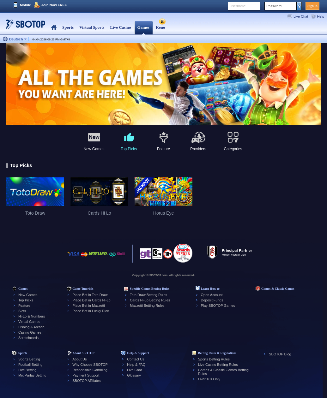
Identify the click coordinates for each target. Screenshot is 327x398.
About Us (79, 359)
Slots (22, 311)
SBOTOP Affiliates (86, 381)
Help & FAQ (136, 364)
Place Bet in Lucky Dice (90, 311)
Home (54, 27)
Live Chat (301, 16)
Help (320, 16)
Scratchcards (28, 338)
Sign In (312, 6)
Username (238, 6)
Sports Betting (29, 359)
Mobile (25, 5)
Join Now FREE (54, 5)
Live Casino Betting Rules (218, 364)
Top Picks (25, 300)
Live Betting (27, 370)
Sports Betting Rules (214, 359)
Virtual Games (29, 322)
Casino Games (29, 332)
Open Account (212, 295)
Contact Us (135, 359)
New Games (28, 295)
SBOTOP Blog (280, 354)
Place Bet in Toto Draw (89, 295)
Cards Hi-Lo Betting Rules (150, 300)
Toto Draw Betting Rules (148, 295)
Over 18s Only (209, 379)
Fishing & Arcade (31, 327)
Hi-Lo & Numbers (31, 316)
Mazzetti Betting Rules (147, 305)
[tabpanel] (163, 84)
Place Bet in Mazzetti (88, 305)
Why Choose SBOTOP (90, 364)
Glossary (134, 375)
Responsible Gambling (89, 370)
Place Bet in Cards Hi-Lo (91, 300)
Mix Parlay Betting (32, 375)
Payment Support (85, 375)
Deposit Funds (212, 300)
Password (274, 6)
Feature (24, 305)
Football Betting (30, 364)
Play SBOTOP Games (218, 305)
